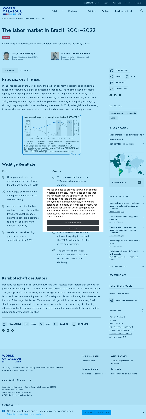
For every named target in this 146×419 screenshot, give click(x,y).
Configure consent (73, 223)
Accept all (73, 228)
